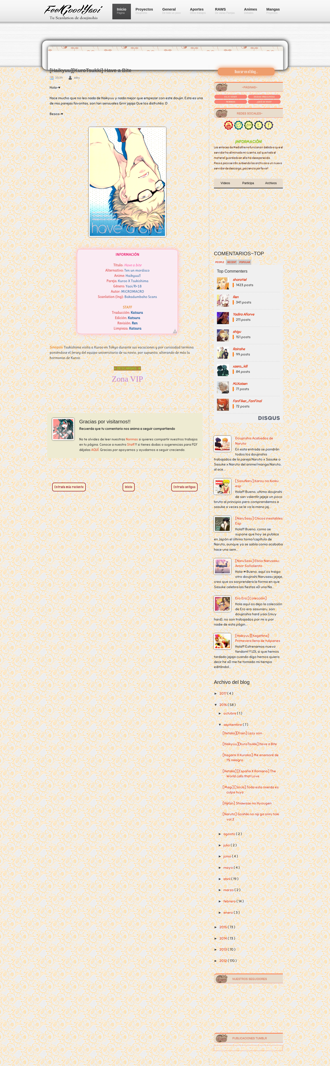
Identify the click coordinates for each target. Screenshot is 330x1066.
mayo (228, 868)
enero (228, 912)
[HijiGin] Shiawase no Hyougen (247, 803)
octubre (230, 713)
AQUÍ (95, 450)
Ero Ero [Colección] (251, 598)
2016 (223, 705)
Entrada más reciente (69, 487)
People (219, 262)
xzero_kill (240, 366)
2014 (223, 938)
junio (227, 856)
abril (227, 879)
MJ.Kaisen (240, 384)
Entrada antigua (184, 487)
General (171, 10)
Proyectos (144, 10)
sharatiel (239, 280)
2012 (223, 961)
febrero (229, 901)
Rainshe (239, 349)
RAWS (225, 10)
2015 (223, 927)
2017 (223, 693)
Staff (130, 445)
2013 (223, 949)
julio (227, 845)
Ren (235, 297)
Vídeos (225, 183)
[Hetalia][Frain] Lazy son (242, 733)
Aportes (198, 10)
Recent (231, 262)
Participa (248, 183)
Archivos (271, 183)
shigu (237, 332)
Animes (250, 10)
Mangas (273, 10)
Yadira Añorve (243, 314)
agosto (229, 834)
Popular (244, 262)
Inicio (121, 10)
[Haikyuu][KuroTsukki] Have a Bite (250, 744)
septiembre (233, 725)
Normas (132, 439)
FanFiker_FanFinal (247, 401)
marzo (228, 890)
